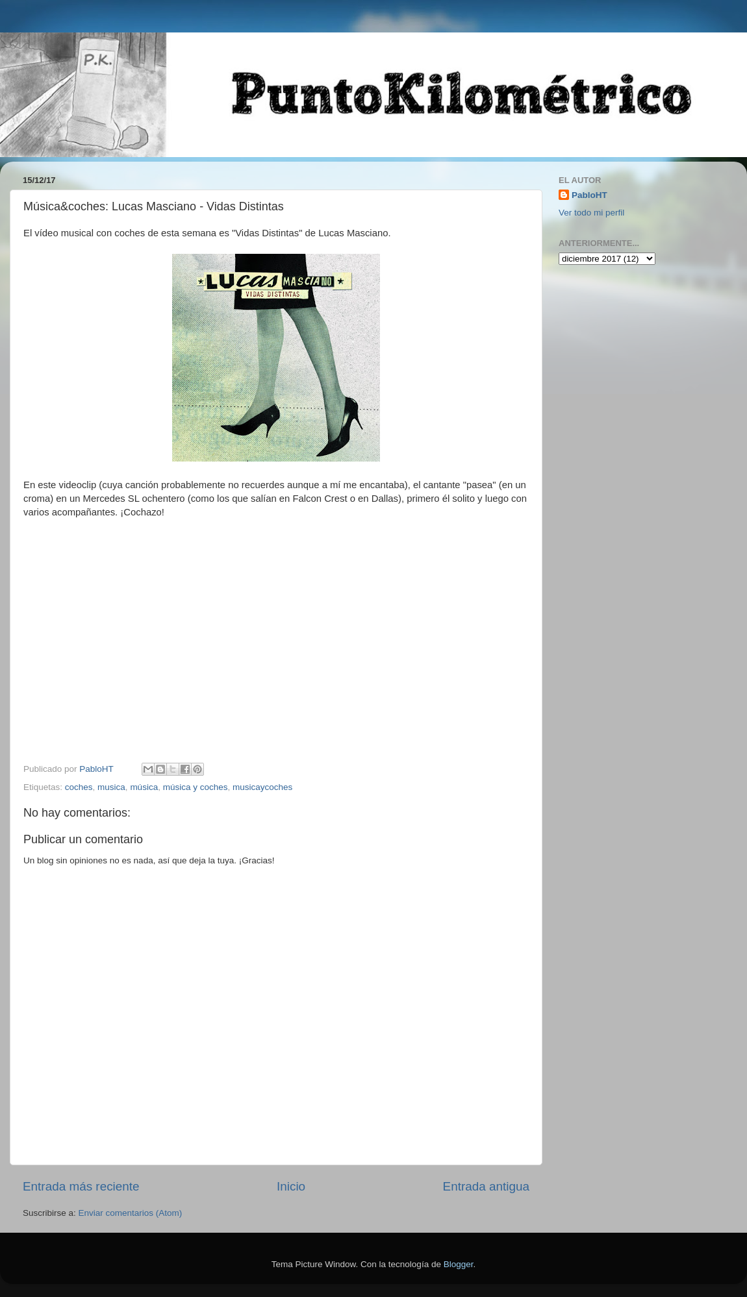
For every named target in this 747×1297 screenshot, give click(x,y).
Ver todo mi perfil (591, 212)
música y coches (195, 787)
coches (79, 787)
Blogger (459, 1264)
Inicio (291, 1186)
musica (111, 787)
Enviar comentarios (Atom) (131, 1213)
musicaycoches (262, 787)
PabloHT (589, 195)
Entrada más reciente (81, 1186)
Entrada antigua (486, 1186)
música (144, 787)
